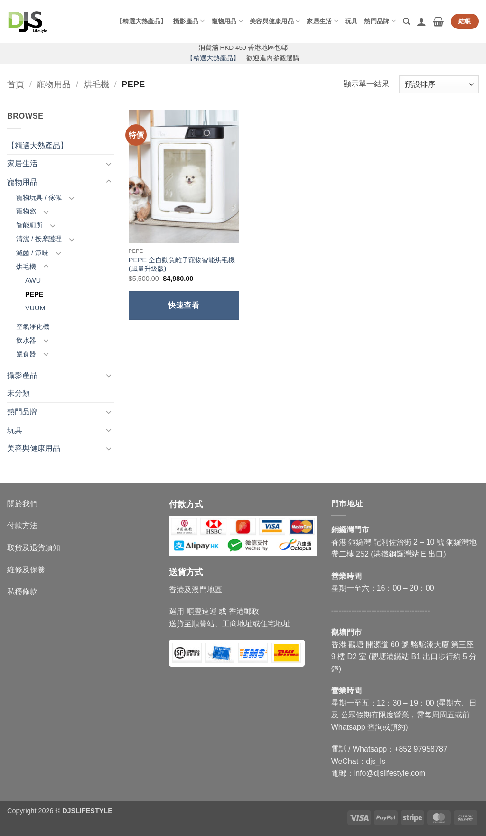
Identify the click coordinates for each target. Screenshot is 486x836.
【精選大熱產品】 (141, 21)
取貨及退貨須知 (33, 548)
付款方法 (22, 525)
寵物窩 (26, 211)
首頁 (15, 84)
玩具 (351, 21)
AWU (33, 280)
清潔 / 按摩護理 (39, 238)
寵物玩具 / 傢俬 (39, 197)
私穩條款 (22, 591)
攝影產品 (189, 21)
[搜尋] (406, 21)
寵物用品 (227, 21)
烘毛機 (96, 84)
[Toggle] (108, 163)
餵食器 (26, 354)
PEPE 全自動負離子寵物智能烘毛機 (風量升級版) (182, 264)
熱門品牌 (379, 21)
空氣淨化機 (32, 326)
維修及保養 (26, 570)
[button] (421, 21)
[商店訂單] (439, 84)
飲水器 (26, 340)
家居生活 (322, 21)
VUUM (35, 308)
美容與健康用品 (275, 21)
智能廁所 (29, 225)
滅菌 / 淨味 (32, 253)
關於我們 (22, 504)
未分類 (18, 393)
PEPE (34, 294)
